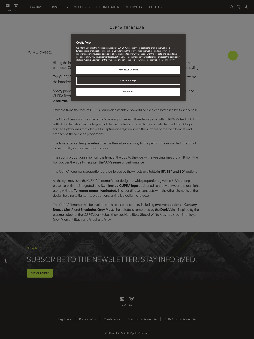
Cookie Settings (128, 80)
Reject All (128, 91)
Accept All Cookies (128, 70)
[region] (128, 67)
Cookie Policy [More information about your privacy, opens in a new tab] (168, 60)
